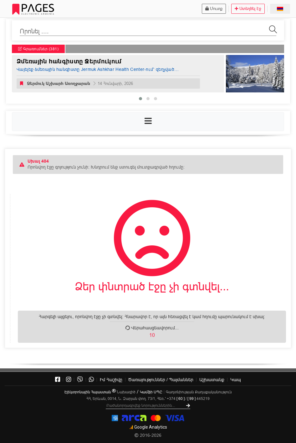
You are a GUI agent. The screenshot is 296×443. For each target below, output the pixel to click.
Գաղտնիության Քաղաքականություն (199, 392)
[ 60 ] (180, 398)
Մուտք (213, 8)
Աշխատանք (211, 379)
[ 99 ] (191, 398)
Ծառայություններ (160, 379)
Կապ (235, 379)
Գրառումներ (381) (38, 49)
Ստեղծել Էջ (248, 8)
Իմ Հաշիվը (111, 379)
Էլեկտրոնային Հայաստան (90, 392)
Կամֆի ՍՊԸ (151, 392)
